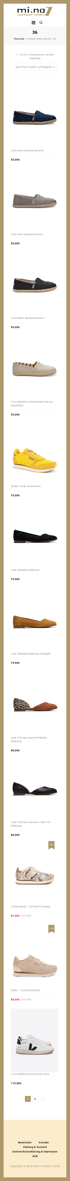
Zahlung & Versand (35, 1147)
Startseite (19, 39)
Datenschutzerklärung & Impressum (35, 1151)
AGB (35, 1156)
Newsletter (25, 1142)
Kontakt (44, 1142)
